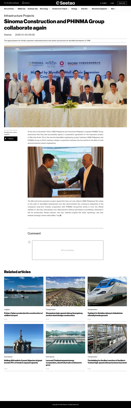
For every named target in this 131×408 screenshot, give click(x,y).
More (112, 9)
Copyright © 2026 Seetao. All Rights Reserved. (65, 404)
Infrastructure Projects (59, 9)
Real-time (84, 9)
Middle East (21, 9)
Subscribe (122, 3)
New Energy (44, 9)
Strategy (74, 9)
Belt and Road (9, 9)
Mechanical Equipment (99, 9)
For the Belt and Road (11, 3)
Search (26, 3)
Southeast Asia (33, 9)
